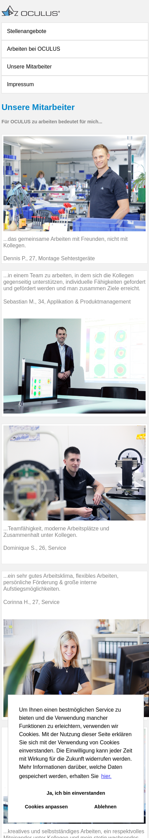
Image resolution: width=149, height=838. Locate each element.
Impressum (20, 84)
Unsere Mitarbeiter (29, 66)
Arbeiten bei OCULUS (33, 49)
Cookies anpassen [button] (46, 806)
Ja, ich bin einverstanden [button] (76, 793)
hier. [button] (106, 776)
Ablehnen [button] (105, 806)
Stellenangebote (26, 31)
